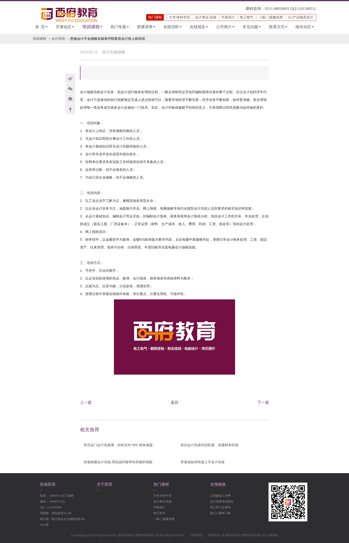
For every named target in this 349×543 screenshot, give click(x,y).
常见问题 (250, 27)
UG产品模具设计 (300, 17)
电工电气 (246, 17)
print (70, 99)
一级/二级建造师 (270, 17)
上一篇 (86, 402)
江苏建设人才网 (220, 495)
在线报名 (197, 27)
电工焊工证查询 (220, 507)
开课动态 (63, 27)
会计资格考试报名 (221, 501)
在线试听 (171, 27)
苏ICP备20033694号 (171, 535)
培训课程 (91, 27)
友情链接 (218, 484)
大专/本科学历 (179, 17)
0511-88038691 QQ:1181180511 (290, 9)
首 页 (40, 27)
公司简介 (224, 27)
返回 (174, 402)
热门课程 (161, 484)
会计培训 (58, 39)
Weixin (70, 89)
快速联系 (48, 484)
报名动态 (303, 27)
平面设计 (228, 17)
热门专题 (118, 27)
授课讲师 (144, 27)
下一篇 (263, 402)
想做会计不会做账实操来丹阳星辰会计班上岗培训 (107, 39)
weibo (70, 78)
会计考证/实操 (205, 17)
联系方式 (277, 27)
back (70, 109)
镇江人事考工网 (220, 513)
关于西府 (104, 484)
